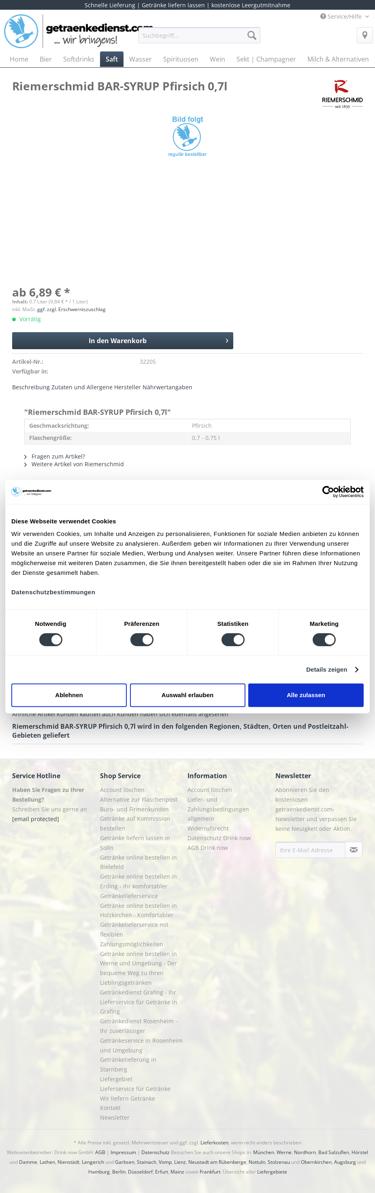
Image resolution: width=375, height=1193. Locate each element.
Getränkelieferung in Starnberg (128, 1064)
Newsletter (115, 1117)
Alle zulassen (306, 694)
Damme (28, 1162)
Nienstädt (68, 1162)
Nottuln (257, 1162)
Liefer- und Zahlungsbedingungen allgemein (218, 809)
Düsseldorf (140, 1171)
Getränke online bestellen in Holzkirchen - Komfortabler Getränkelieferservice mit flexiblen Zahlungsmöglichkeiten (138, 925)
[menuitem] (199, 39)
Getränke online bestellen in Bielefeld (138, 862)
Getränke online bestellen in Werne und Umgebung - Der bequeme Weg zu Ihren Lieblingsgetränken (138, 968)
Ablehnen (69, 694)
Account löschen (122, 790)
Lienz (180, 1162)
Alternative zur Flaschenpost (138, 799)
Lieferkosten (214, 1142)
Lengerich (93, 1162)
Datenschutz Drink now (219, 838)
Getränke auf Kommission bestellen (135, 823)
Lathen (47, 1162)
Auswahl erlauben (187, 694)
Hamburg (99, 1171)
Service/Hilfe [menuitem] (341, 16)
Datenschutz (155, 1152)
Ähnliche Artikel (33, 714)
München (263, 1152)
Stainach (146, 1162)
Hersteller (127, 387)
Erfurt (161, 1171)
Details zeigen (326, 669)
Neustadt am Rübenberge (217, 1162)
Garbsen (124, 1162)
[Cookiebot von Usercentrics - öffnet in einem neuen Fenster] (328, 492)
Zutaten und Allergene (82, 387)
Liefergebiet (116, 1079)
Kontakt (110, 1108)
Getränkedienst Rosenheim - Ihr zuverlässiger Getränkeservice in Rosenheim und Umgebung (141, 1035)
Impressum (123, 1152)
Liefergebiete (272, 1171)
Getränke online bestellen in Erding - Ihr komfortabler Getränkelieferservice (138, 886)
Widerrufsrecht (208, 828)
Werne (284, 1152)
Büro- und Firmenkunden (134, 809)
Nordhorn (305, 1152)
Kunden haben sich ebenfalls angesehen (172, 714)
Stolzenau (279, 1162)
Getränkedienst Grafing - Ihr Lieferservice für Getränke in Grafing (138, 1002)
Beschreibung (31, 387)
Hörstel (360, 1152)
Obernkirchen (316, 1162)
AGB (100, 1152)
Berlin (119, 1171)
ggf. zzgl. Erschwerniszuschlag (71, 309)
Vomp (165, 1162)
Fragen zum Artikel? (54, 456)
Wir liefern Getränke (127, 1098)
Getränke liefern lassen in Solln (135, 843)
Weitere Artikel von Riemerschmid (74, 464)
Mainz (177, 1171)
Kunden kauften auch (86, 714)
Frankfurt (210, 1171)
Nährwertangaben (167, 387)
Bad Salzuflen (333, 1152)
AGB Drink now (208, 848)
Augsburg (345, 1162)
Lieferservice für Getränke (135, 1089)
